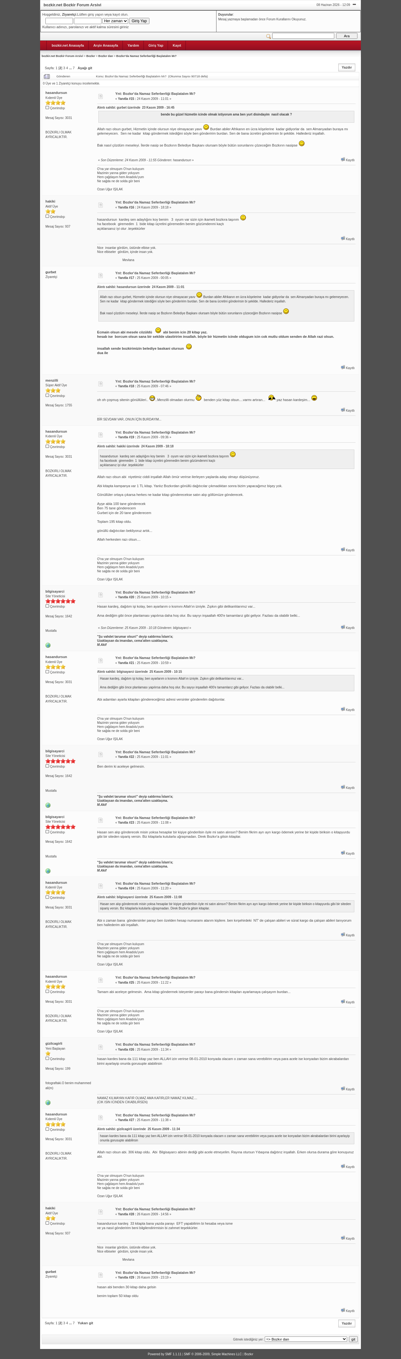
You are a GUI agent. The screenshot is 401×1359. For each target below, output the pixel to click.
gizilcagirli (53, 1043)
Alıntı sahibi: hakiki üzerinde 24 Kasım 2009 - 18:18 (135, 446)
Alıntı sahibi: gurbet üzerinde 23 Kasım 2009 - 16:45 (135, 107)
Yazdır (347, 67)
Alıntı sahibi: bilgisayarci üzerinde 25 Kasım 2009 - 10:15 (139, 671)
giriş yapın (95, 14)
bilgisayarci (55, 591)
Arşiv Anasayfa (105, 45)
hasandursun (56, 93)
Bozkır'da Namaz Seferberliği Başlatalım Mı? (146, 56)
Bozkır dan (105, 56)
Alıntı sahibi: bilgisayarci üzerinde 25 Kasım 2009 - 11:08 (139, 897)
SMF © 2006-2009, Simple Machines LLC (213, 1354)
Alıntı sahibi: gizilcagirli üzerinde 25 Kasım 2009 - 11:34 (138, 1129)
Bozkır (90, 56)
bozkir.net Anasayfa (68, 45)
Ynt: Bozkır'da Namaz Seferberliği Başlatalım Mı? (155, 93)
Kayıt (177, 45)
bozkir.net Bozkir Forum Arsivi (62, 56)
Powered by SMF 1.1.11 (164, 1354)
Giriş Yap (156, 45)
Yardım (133, 45)
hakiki (50, 201)
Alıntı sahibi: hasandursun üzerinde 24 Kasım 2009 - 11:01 (140, 287)
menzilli (51, 380)
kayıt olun (119, 14)
